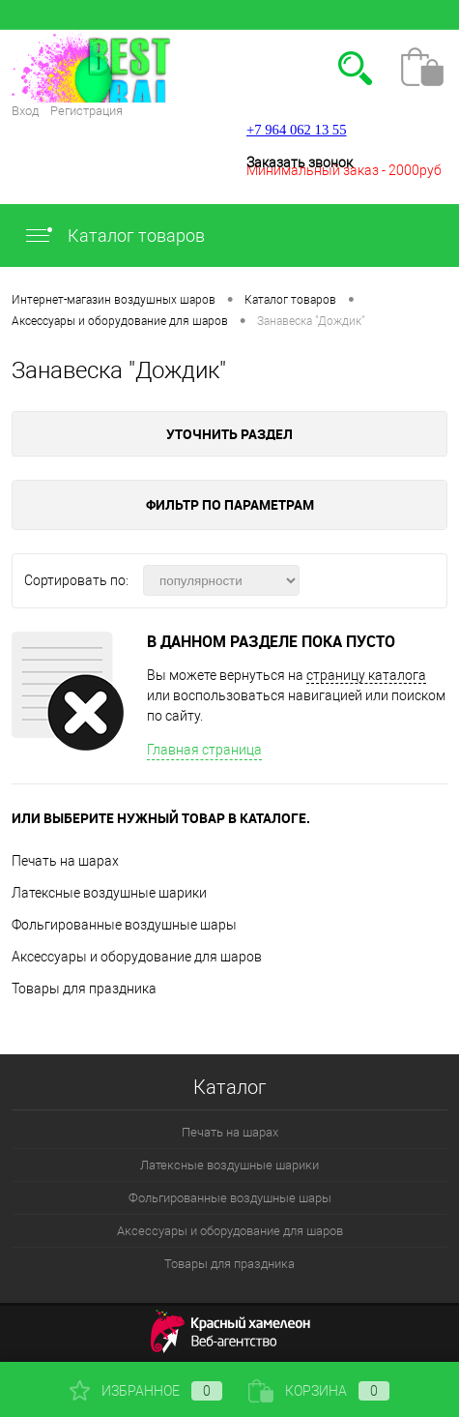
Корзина (318, 1391)
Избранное (146, 1391)
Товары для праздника (84, 988)
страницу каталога (366, 675)
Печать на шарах (65, 861)
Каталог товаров (114, 235)
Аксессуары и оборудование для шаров (137, 956)
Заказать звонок (299, 162)
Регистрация (86, 110)
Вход (25, 110)
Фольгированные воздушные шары (124, 924)
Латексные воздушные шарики (109, 892)
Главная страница (204, 749)
